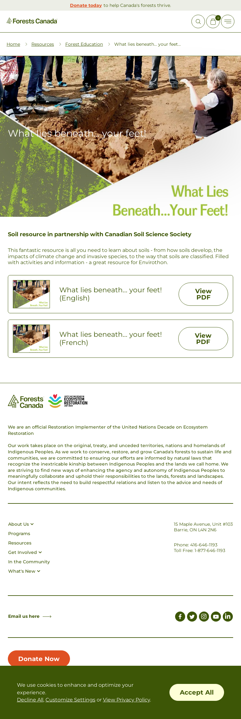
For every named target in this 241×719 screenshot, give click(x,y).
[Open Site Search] (198, 21)
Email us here (29, 616)
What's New (24, 571)
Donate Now (39, 659)
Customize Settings (70, 700)
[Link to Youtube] (216, 617)
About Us (21, 524)
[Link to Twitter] (192, 617)
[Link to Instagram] (204, 617)
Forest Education (84, 44)
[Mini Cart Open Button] (213, 21)
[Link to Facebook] (180, 617)
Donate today (86, 5)
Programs (19, 533)
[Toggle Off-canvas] (227, 21)
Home (13, 44)
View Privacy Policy (126, 700)
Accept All (197, 692)
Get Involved (25, 552)
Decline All (30, 700)
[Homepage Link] (32, 22)
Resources (42, 44)
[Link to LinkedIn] (228, 617)
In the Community (29, 562)
